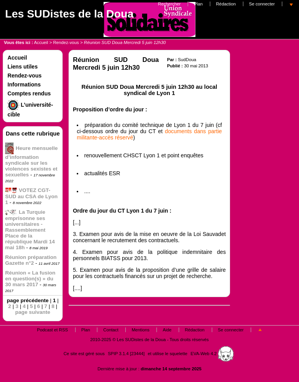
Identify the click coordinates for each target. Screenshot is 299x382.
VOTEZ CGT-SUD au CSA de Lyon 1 (31, 196)
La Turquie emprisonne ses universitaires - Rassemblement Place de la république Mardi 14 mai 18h (30, 229)
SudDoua (187, 59)
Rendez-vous (66, 42)
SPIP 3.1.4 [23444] (126, 353)
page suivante (32, 312)
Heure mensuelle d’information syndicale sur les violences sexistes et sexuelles (31, 161)
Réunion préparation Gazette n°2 (30, 260)
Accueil (41, 42)
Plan (198, 4)
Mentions (141, 329)
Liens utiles (22, 66)
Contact (110, 329)
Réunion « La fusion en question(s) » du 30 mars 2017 (30, 278)
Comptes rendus (29, 93)
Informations (23, 84)
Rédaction (226, 4)
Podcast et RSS (52, 329)
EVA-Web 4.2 (212, 353)
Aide (167, 329)
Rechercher (169, 4)
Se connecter (262, 4)
